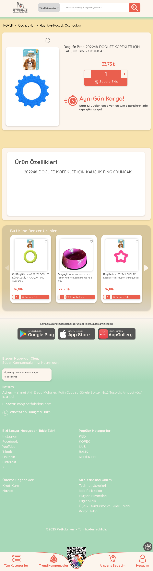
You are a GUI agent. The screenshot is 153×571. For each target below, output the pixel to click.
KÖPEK (8, 25)
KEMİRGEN (87, 457)
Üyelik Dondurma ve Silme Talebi (104, 506)
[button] (146, 268)
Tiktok (7, 452)
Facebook (10, 441)
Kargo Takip (88, 511)
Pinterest (9, 462)
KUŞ (82, 446)
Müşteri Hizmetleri (93, 496)
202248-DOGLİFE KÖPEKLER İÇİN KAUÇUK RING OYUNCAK (78, 172)
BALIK (83, 452)
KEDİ (82, 436)
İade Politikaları (90, 491)
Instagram (10, 436)
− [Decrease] (87, 74)
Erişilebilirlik (87, 501)
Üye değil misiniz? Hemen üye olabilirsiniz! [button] (21, 374)
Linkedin (8, 457)
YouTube (8, 446)
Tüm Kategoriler (49, 8)
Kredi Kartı (10, 485)
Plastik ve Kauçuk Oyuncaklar (60, 25)
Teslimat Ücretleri (92, 485)
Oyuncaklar (26, 25)
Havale (7, 491)
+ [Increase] (124, 74)
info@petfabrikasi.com (34, 404)
